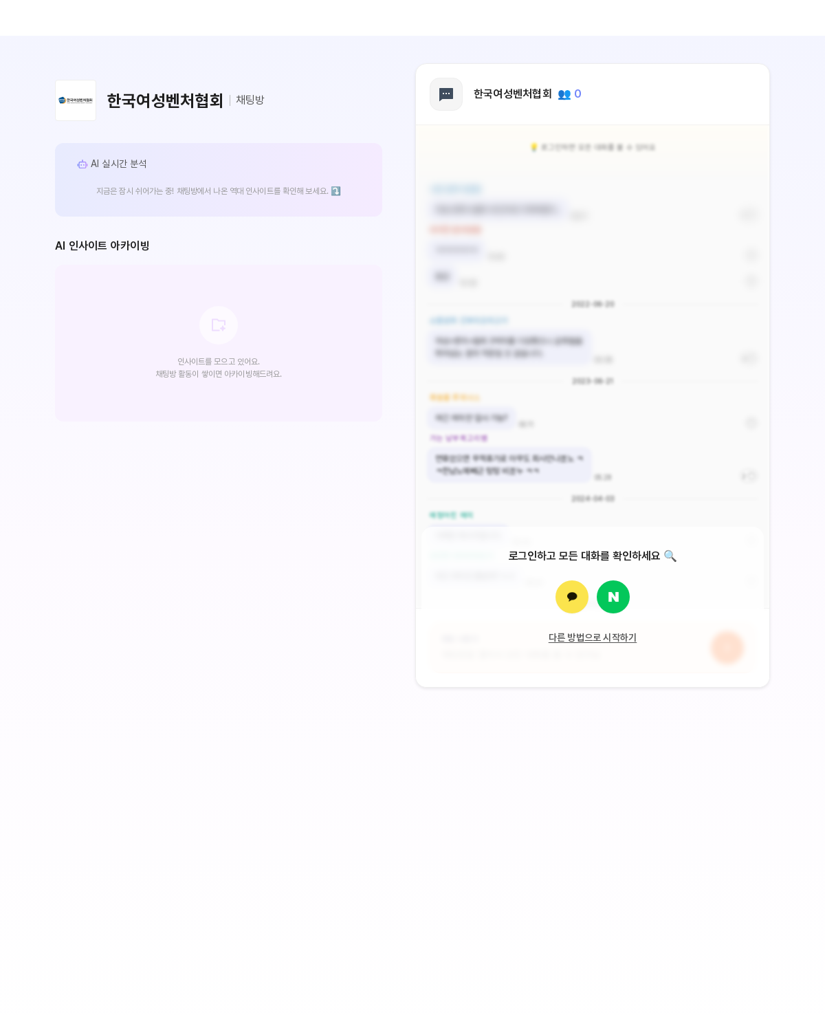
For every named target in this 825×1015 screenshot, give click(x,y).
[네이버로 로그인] (613, 596)
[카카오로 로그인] (572, 596)
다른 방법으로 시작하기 (593, 637)
